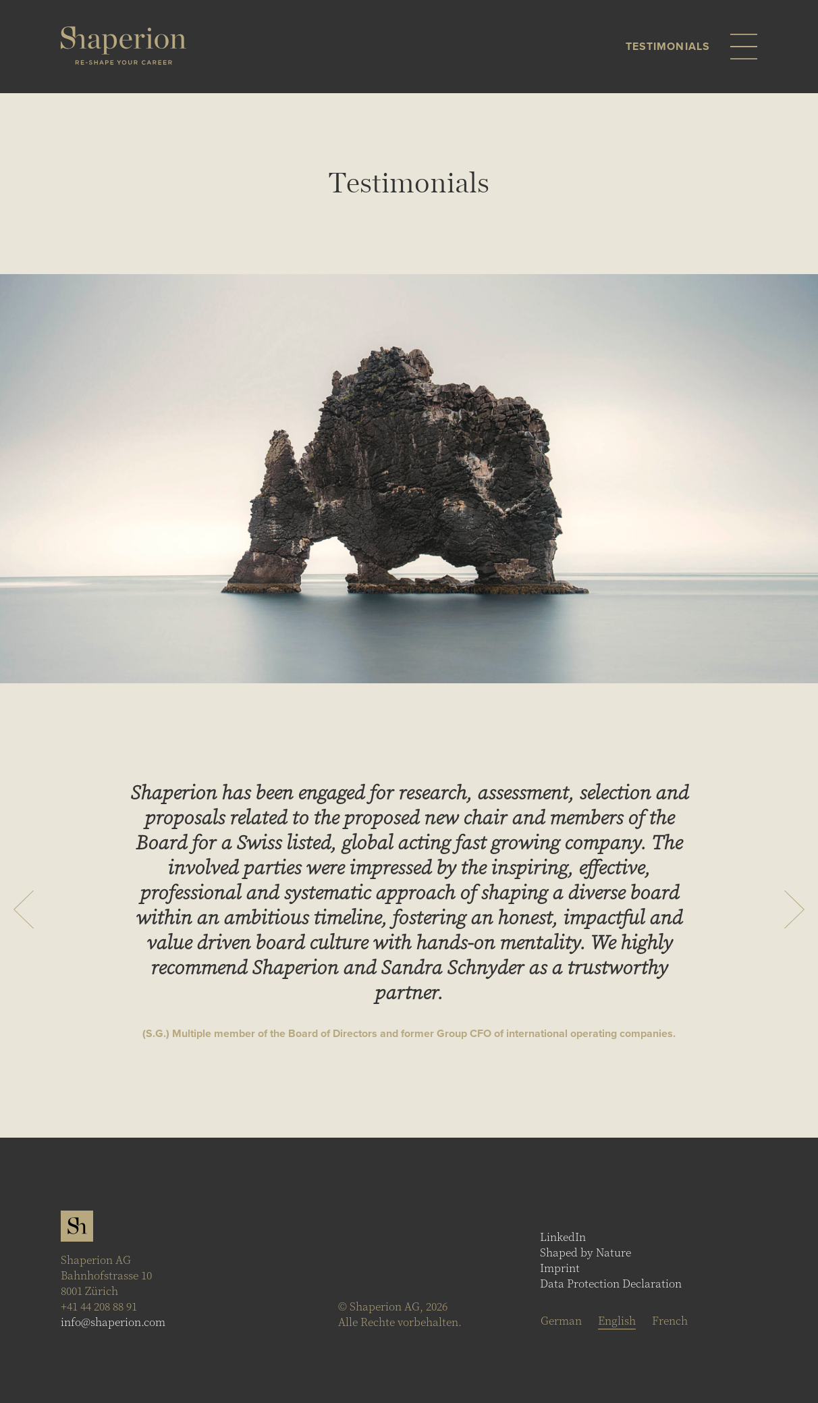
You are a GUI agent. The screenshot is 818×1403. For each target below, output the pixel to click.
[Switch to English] (617, 1321)
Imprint (560, 1268)
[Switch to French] (670, 1321)
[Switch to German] (561, 1321)
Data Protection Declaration (611, 1284)
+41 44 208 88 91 (99, 1307)
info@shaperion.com (113, 1322)
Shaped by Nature (585, 1253)
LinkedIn (563, 1237)
